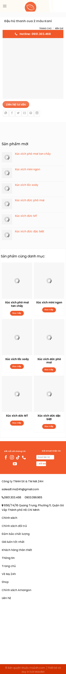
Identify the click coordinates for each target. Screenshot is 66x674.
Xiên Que (59, 28)
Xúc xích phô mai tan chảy (17, 304)
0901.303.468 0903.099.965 (23, 497)
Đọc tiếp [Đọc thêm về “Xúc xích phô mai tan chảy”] (17, 313)
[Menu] (5, 6)
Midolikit (40, 671)
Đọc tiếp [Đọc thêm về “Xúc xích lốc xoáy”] (17, 366)
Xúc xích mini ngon (49, 302)
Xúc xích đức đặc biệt (49, 417)
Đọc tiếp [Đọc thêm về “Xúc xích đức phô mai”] (49, 369)
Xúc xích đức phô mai (49, 360)
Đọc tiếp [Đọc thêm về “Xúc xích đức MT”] (17, 423)
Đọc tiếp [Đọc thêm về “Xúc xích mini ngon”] (49, 309)
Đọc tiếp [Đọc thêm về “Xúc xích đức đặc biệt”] (49, 426)
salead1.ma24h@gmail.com (20, 489)
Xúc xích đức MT (17, 415)
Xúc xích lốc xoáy (17, 359)
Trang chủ (45, 28)
